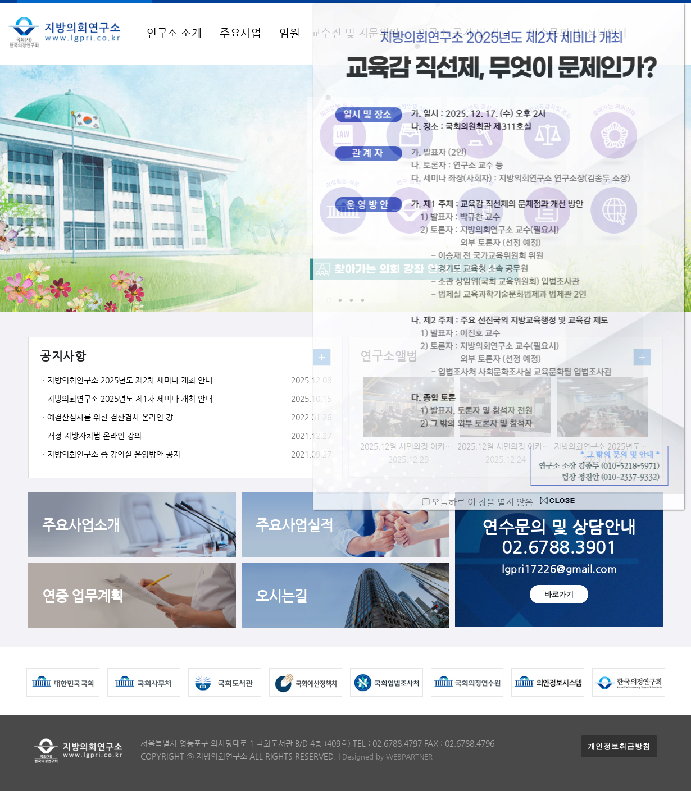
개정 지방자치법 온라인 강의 (94, 436)
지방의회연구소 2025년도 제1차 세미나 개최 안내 (129, 399)
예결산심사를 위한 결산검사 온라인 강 (110, 417)
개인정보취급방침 (619, 746)
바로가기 (559, 594)
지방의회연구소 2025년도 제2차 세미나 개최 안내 (129, 380)
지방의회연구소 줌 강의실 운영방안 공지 (113, 454)
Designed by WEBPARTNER (387, 756)
